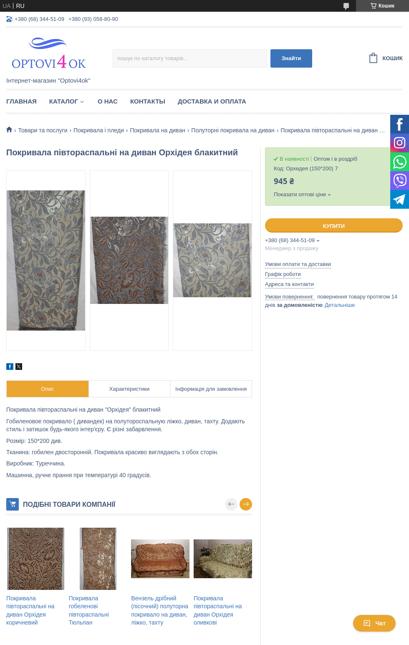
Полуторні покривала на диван (232, 130)
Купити (334, 226)
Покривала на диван (157, 130)
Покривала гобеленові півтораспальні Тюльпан (89, 610)
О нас (108, 101)
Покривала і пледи (98, 130)
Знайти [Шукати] (291, 58)
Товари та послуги (42, 130)
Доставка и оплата (212, 101)
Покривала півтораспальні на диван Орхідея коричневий (30, 610)
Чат (374, 623)
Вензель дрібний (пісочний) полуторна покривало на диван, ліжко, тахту (159, 610)
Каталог (63, 101)
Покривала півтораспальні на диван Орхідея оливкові (218, 610)
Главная (21, 101)
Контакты (147, 101)
